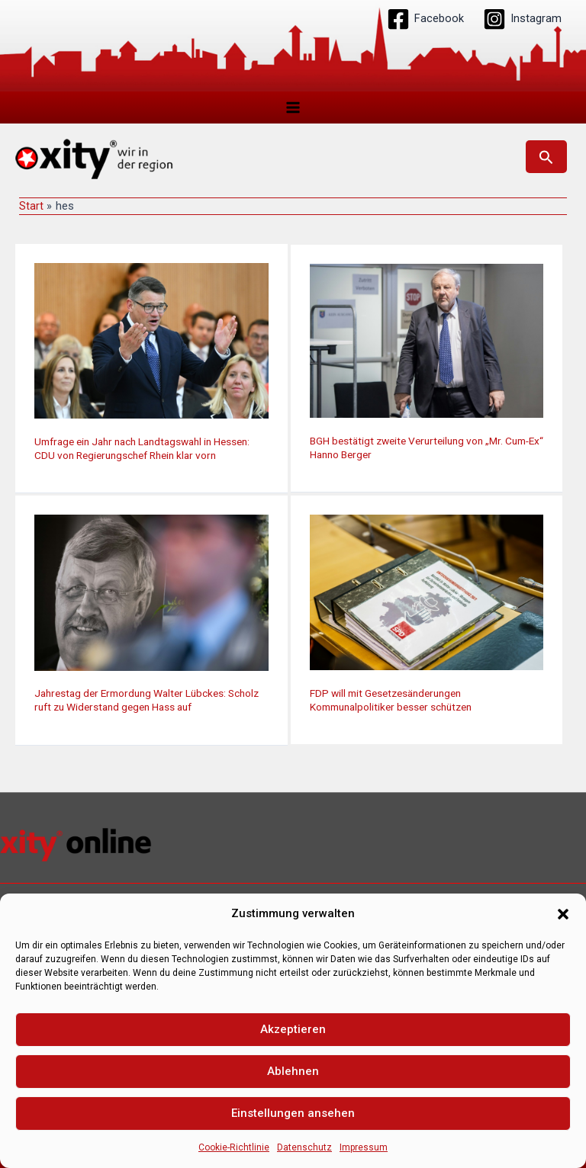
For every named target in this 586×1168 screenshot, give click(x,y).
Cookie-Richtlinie (233, 1147)
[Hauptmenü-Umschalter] (293, 107)
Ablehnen (293, 1071)
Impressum (364, 1147)
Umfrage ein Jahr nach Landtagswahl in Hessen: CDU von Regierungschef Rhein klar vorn (142, 449)
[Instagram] (522, 19)
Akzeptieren (293, 1029)
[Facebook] (425, 19)
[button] (563, 914)
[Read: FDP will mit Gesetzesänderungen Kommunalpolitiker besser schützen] (427, 592)
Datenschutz (304, 1147)
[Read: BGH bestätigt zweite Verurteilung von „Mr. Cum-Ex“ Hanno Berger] (427, 341)
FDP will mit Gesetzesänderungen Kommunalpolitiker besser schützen (391, 701)
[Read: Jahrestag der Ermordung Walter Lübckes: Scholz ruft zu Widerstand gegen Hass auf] (151, 592)
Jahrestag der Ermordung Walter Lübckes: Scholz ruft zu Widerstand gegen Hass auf (146, 701)
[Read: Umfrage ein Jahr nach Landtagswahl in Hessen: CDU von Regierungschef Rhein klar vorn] (151, 341)
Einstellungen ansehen (293, 1113)
